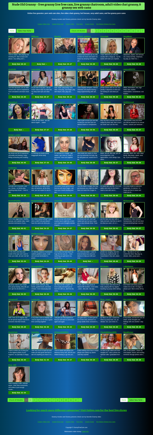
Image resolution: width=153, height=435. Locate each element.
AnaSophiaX (82, 234)
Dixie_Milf (12, 365)
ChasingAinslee (14, 234)
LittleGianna (128, 266)
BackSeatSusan (60, 299)
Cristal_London (14, 135)
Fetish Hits (85, 431)
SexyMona (127, 36)
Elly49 (79, 332)
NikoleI (34, 102)
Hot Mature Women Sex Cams (105, 24)
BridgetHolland (37, 201)
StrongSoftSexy (37, 266)
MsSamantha (128, 201)
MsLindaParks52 (130, 299)
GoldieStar (12, 168)
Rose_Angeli (105, 299)
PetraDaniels (82, 266)
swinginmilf (13, 299)
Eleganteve (127, 234)
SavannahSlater (83, 299)
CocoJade (104, 36)
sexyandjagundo (61, 266)
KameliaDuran (83, 69)
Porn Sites (79, 24)
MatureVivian (105, 102)
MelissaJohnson (130, 135)
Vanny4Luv (12, 102)
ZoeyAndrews (36, 168)
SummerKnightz (106, 201)
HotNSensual (128, 102)
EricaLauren (82, 201)
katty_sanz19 (59, 69)
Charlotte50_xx (83, 135)
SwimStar (35, 332)
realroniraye (13, 266)
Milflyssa (34, 36)
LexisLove (35, 299)
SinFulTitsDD (105, 69)
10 (128, 31)
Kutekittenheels (60, 234)
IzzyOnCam (12, 332)
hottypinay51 (36, 135)
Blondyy (57, 36)
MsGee (11, 36)
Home (12, 31)
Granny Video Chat (44, 24)
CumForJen (105, 168)
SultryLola (104, 234)
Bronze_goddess (84, 36)
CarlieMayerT (59, 102)
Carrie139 (58, 201)
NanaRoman (128, 332)
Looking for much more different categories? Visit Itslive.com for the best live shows (76, 410)
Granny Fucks (89, 24)
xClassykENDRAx (61, 332)
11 (133, 31)
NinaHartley (105, 135)
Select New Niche (25, 31)
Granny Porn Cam (57, 24)
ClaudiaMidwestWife (108, 332)
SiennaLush (128, 168)
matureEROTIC (129, 69)
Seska (56, 135)
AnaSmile (12, 69)
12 (138, 31)
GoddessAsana (37, 234)
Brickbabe (104, 266)
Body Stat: (19, 64)
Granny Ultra (70, 24)
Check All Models (78, 31)
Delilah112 (81, 168)
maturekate (35, 69)
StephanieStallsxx (61, 168)
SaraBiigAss (82, 102)
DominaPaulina (14, 201)
